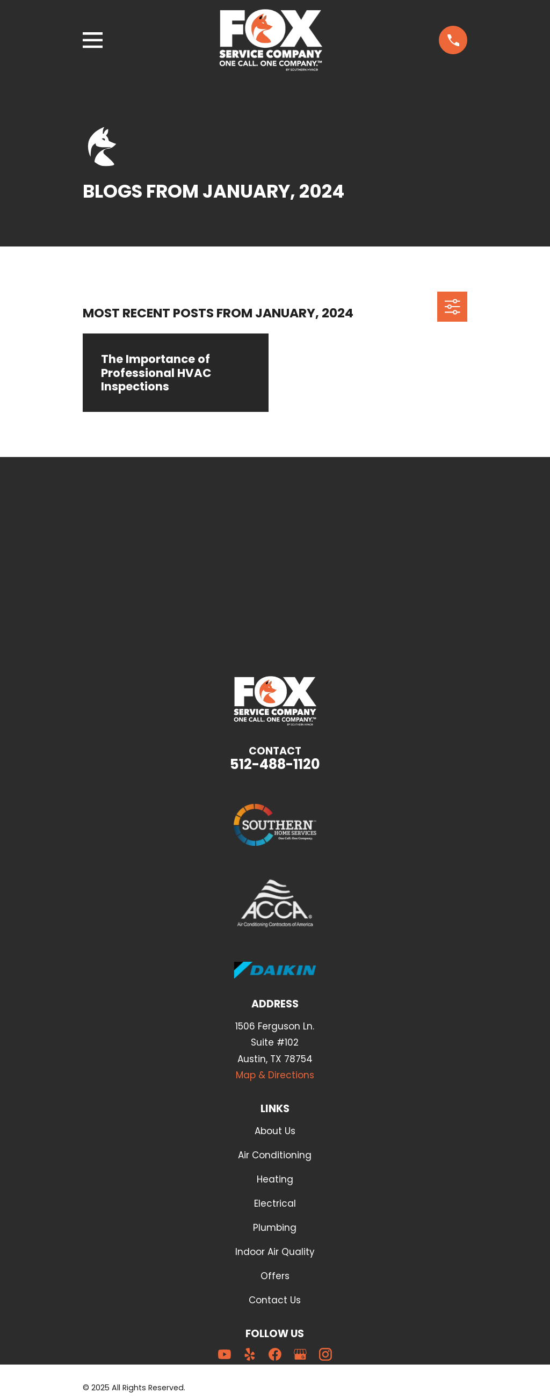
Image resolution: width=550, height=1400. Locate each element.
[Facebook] (275, 1354)
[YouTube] (224, 1354)
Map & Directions (275, 1075)
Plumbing (274, 1227)
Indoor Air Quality (275, 1251)
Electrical (275, 1203)
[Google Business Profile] (300, 1354)
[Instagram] (325, 1354)
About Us (275, 1131)
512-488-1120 (275, 764)
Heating (275, 1179)
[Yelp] (249, 1354)
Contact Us (275, 1300)
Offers (275, 1276)
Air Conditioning (275, 1155)
